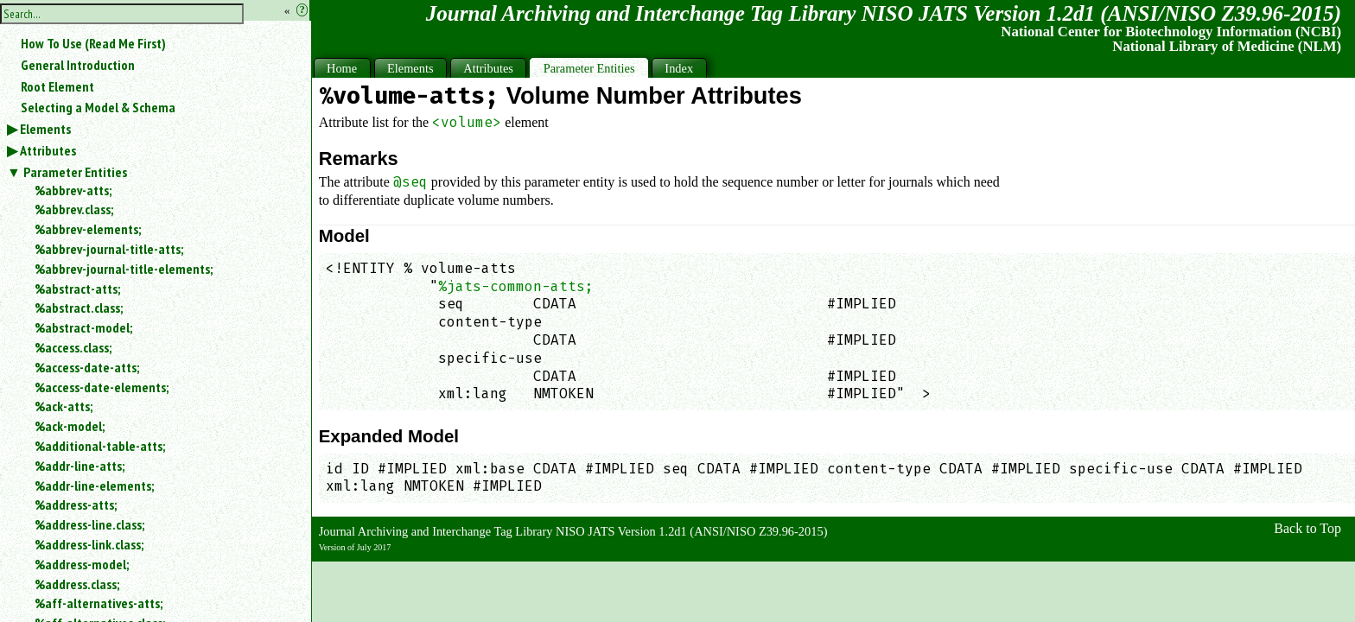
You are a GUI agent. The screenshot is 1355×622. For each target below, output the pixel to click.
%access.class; (73, 347)
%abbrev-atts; (73, 190)
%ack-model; (70, 426)
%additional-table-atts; (100, 445)
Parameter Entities (75, 172)
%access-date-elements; (102, 387)
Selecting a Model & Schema (98, 107)
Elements (45, 128)
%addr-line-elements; (94, 485)
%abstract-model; (83, 327)
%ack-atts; (63, 406)
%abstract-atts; (77, 288)
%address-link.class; (89, 544)
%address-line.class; (89, 524)
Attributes (48, 150)
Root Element (57, 86)
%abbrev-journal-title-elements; (124, 268)
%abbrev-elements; (88, 229)
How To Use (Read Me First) (93, 43)
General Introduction (78, 64)
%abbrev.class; (74, 209)
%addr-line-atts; (79, 465)
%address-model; (82, 564)
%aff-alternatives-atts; (98, 603)
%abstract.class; (79, 307)
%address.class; (77, 584)
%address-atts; (76, 504)
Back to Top (1307, 528)
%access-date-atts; (87, 367)
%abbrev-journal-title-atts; (109, 248)
